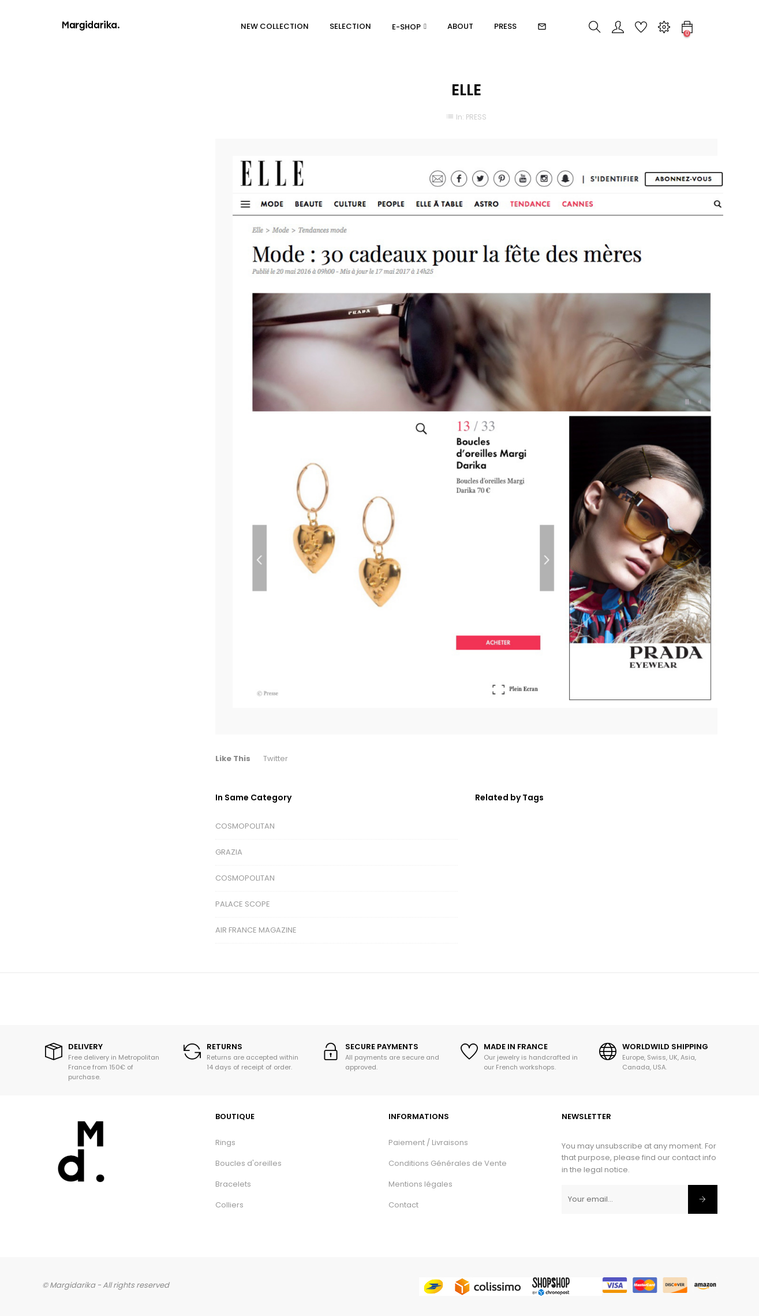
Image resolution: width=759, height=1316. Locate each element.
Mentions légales (420, 1184)
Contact (403, 1204)
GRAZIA (228, 852)
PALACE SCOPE (242, 904)
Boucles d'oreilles (248, 1163)
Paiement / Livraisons (428, 1142)
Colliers (229, 1204)
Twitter (275, 758)
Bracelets (233, 1184)
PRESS (476, 117)
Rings (225, 1142)
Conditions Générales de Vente (447, 1163)
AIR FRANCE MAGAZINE (256, 929)
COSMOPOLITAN (245, 826)
